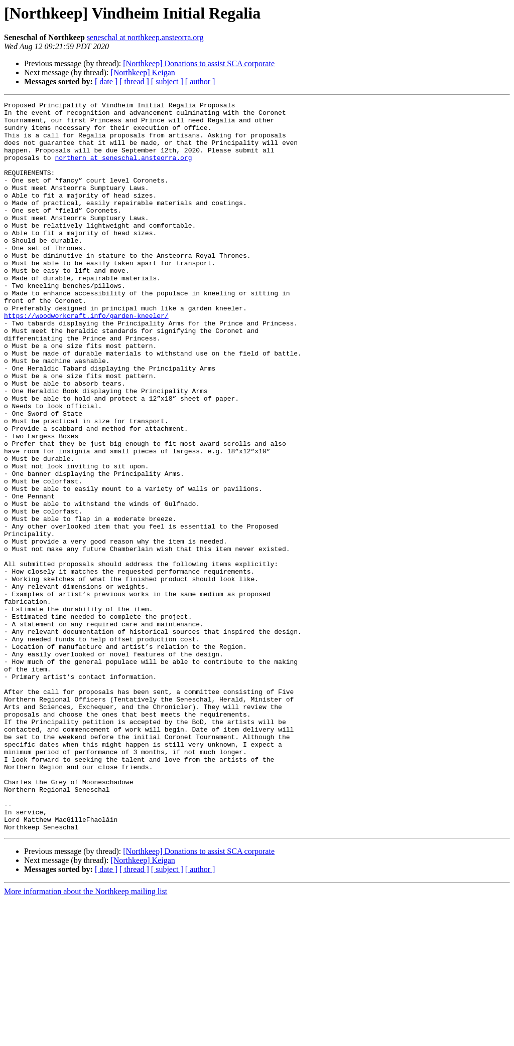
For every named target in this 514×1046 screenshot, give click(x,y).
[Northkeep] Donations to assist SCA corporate (199, 63)
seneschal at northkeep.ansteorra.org (145, 37)
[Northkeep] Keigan (142, 72)
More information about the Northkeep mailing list (85, 1037)
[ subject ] (167, 81)
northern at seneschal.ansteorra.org (123, 169)
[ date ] (106, 81)
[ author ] (200, 81)
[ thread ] (134, 81)
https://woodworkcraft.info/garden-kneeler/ (86, 359)
